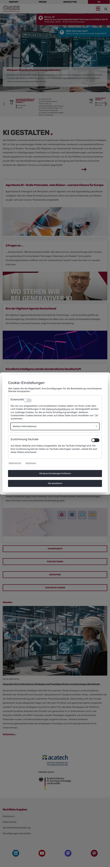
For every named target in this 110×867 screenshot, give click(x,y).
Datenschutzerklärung (58, 409)
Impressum (30, 463)
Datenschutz (15, 463)
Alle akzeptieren (55, 483)
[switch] (95, 440)
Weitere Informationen (25, 426)
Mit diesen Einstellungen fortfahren (55, 473)
